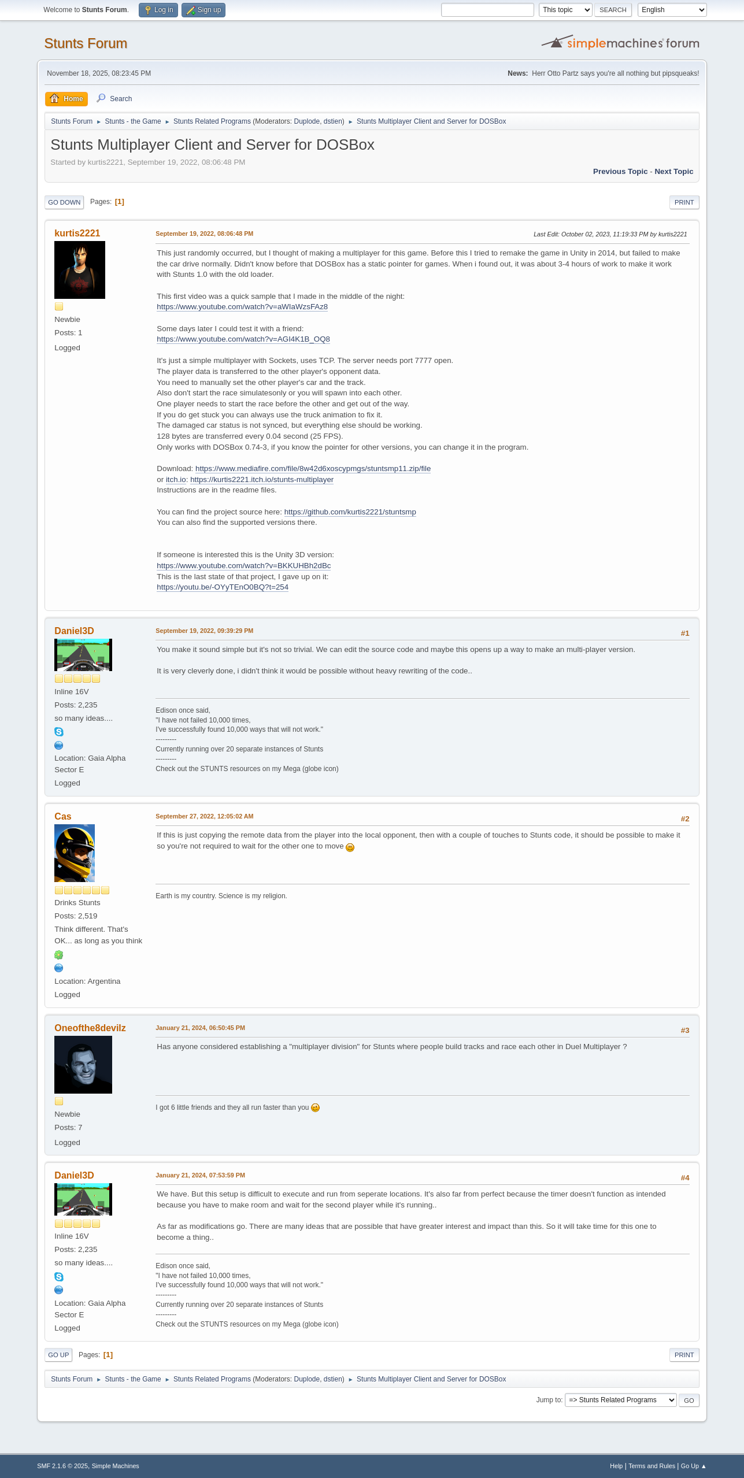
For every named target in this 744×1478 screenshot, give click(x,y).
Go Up (58, 1354)
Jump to (548, 1400)
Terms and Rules (651, 1465)
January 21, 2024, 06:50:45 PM (200, 1027)
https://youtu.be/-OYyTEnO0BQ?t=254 (222, 587)
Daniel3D (74, 631)
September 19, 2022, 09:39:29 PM (204, 630)
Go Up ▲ (694, 1465)
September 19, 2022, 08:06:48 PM (204, 233)
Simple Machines (115, 1465)
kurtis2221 (77, 233)
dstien (333, 121)
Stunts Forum (85, 43)
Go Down (64, 202)
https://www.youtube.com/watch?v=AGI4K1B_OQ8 (243, 339)
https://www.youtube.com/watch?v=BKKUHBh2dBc (244, 565)
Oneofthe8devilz (89, 1028)
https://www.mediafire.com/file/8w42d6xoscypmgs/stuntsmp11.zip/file (313, 468)
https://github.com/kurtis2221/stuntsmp (350, 512)
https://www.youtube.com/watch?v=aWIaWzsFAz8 (242, 306)
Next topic (673, 171)
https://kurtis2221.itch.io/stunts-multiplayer (262, 479)
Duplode (307, 121)
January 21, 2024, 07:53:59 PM (200, 1175)
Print (684, 202)
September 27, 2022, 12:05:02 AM (204, 816)
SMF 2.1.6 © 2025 (62, 1465)
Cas (62, 816)
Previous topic (620, 171)
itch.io (176, 479)
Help (616, 1465)
